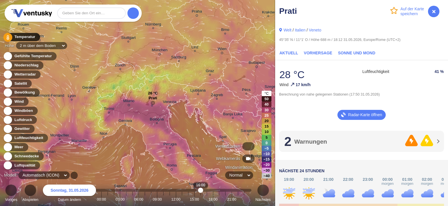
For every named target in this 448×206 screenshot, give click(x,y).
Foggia (211, 174)
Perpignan (46, 152)
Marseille (79, 141)
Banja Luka (232, 115)
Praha (197, 12)
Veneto (315, 30)
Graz (210, 72)
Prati (153, 99)
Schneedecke (23, 156)
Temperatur (21, 37)
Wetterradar (22, 74)
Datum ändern (69, 194)
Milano (129, 102)
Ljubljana (198, 91)
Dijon (74, 67)
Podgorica (259, 157)
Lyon (72, 97)
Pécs (246, 91)
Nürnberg (153, 25)
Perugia (170, 145)
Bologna (157, 120)
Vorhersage (318, 53)
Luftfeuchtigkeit (25, 138)
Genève (89, 88)
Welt (287, 30)
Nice (103, 134)
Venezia (170, 103)
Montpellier (59, 136)
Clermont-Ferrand (49, 96)
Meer (15, 147)
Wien (222, 50)
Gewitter (19, 129)
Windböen (20, 111)
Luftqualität (21, 165)
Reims (61, 29)
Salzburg (178, 58)
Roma (172, 166)
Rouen (23, 25)
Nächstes (263, 194)
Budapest (257, 63)
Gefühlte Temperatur (30, 56)
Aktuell (288, 53)
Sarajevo (248, 131)
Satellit (17, 84)
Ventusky (31, 13)
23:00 (244, 199)
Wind (16, 102)
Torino (109, 109)
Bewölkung (21, 92)
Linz (195, 48)
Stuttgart (128, 38)
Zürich (120, 66)
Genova (125, 121)
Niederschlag (23, 65)
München (159, 51)
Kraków (268, 13)
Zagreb (217, 96)
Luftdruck (20, 120)
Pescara (194, 156)
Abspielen (30, 194)
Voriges (11, 194)
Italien (300, 30)
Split (223, 138)
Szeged (271, 87)
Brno (225, 30)
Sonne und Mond (356, 53)
